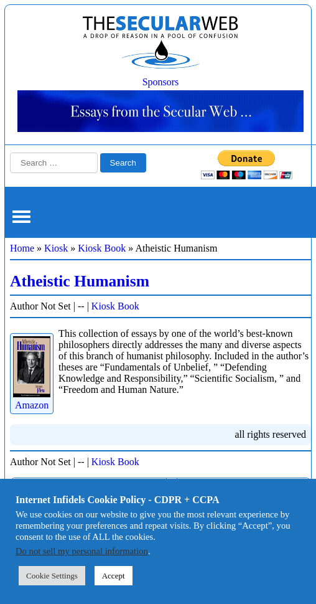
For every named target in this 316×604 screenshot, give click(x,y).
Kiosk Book (102, 248)
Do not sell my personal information (82, 551)
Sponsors (160, 82)
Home (22, 248)
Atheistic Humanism (79, 281)
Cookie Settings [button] (52, 575)
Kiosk (56, 248)
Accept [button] (113, 575)
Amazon (31, 399)
